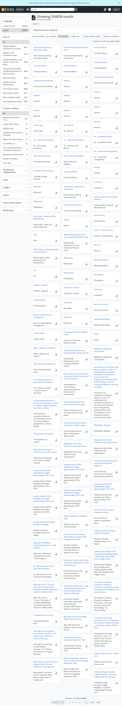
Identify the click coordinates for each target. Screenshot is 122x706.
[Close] (119, 3)
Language (7, 21)
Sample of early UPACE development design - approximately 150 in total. (74, 467)
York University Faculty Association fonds (42, 48)
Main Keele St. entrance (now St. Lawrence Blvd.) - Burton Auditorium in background (45, 664)
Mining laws (68, 258)
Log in (116, 9)
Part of (6, 37)
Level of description (12, 202)
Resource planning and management (42, 316)
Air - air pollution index (103, 136)
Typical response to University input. (75, 517)
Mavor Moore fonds (15, 93)
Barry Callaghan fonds (15, 97)
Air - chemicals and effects (74, 140)
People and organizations (9, 171)
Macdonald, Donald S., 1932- (15, 118)
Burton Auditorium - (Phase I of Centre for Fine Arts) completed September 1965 (76, 660)
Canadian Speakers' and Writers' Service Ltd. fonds (15, 62)
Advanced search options (45, 30)
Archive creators (11, 108)
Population (98, 289)
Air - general (68, 125)
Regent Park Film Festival (15, 140)
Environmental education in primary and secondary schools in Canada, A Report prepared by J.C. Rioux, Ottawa (45, 404)
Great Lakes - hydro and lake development (44, 217)
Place (5, 179)
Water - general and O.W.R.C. (44, 348)
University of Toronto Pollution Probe (76, 333)
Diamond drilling (70, 172)
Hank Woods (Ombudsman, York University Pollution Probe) (76, 351)
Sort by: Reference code (91, 36)
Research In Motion (15, 159)
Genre (6, 195)
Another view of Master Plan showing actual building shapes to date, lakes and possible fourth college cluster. (106, 555)
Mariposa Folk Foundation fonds (15, 54)
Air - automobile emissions (43, 140)
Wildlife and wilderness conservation (103, 350)
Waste (96, 334)
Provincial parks (39, 300)
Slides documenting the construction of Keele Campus (45, 451)
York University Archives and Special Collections (15, 149)
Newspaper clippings (102, 425)
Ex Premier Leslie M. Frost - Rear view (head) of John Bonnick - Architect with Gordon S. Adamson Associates (76, 589)
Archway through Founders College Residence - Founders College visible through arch (105, 674)
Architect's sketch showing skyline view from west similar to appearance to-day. (75, 536)
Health (66, 220)
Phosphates (98, 274)
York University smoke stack (44, 364)
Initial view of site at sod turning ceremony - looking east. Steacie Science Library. (76, 562)
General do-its (99, 215)
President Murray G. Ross (43, 615)
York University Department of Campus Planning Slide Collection (106, 463)
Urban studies (39, 333)
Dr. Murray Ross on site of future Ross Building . (43, 567)
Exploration (37, 201)
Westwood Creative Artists (15, 155)
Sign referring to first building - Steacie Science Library (76, 617)
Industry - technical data (103, 230)
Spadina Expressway (102, 319)
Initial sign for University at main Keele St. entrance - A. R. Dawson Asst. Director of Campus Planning (45, 635)
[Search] (52, 9)
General (67, 80)
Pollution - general (40, 285)
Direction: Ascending (111, 36)
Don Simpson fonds (15, 89)
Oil (34, 270)
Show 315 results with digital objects (106, 41)
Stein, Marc (15, 163)
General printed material (103, 77)
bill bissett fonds (15, 78)
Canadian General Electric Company (15, 134)
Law (34, 234)
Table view (74, 36)
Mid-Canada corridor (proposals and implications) (46, 250)
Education (37, 186)
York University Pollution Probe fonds (76, 48)
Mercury (97, 245)
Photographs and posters (43, 434)
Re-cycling (67, 302)
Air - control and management (105, 151)
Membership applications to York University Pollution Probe (76, 235)
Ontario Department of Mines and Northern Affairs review (75, 424)
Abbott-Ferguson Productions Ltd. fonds (15, 47)
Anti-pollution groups (41, 156)
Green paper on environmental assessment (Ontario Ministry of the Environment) (76, 376)
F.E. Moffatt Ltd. (15, 144)
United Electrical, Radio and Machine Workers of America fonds (15, 71)
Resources (68, 317)
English (15, 30)
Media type (8, 210)
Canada (97, 167)
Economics (98, 182)
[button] (105, 9)
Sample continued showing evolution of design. (44, 523)
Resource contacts (101, 304)
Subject (6, 187)
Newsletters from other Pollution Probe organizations (105, 441)
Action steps (38, 125)
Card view (63, 36)
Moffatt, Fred (15, 129)
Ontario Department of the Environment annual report (74, 403)
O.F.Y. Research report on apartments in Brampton (43, 381)
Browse (19, 9)
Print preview (38, 36)
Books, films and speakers (74, 156)
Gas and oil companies (72, 205)
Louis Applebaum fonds (15, 102)
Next (98, 702)
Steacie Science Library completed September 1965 (74, 638)
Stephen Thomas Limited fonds (15, 83)
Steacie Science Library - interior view (106, 654)
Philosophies (69, 273)
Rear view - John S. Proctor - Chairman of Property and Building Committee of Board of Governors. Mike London (45, 588)
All (4, 42)
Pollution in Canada (71, 287)
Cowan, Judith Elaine (15, 124)
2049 (92, 702)
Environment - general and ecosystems (74, 187)
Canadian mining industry (43, 171)
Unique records (15, 26)
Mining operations (101, 260)
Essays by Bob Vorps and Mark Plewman (106, 198)
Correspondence (100, 47)
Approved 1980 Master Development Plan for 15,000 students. (44, 545)
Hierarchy (51, 36)
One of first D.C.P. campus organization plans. (104, 511)
